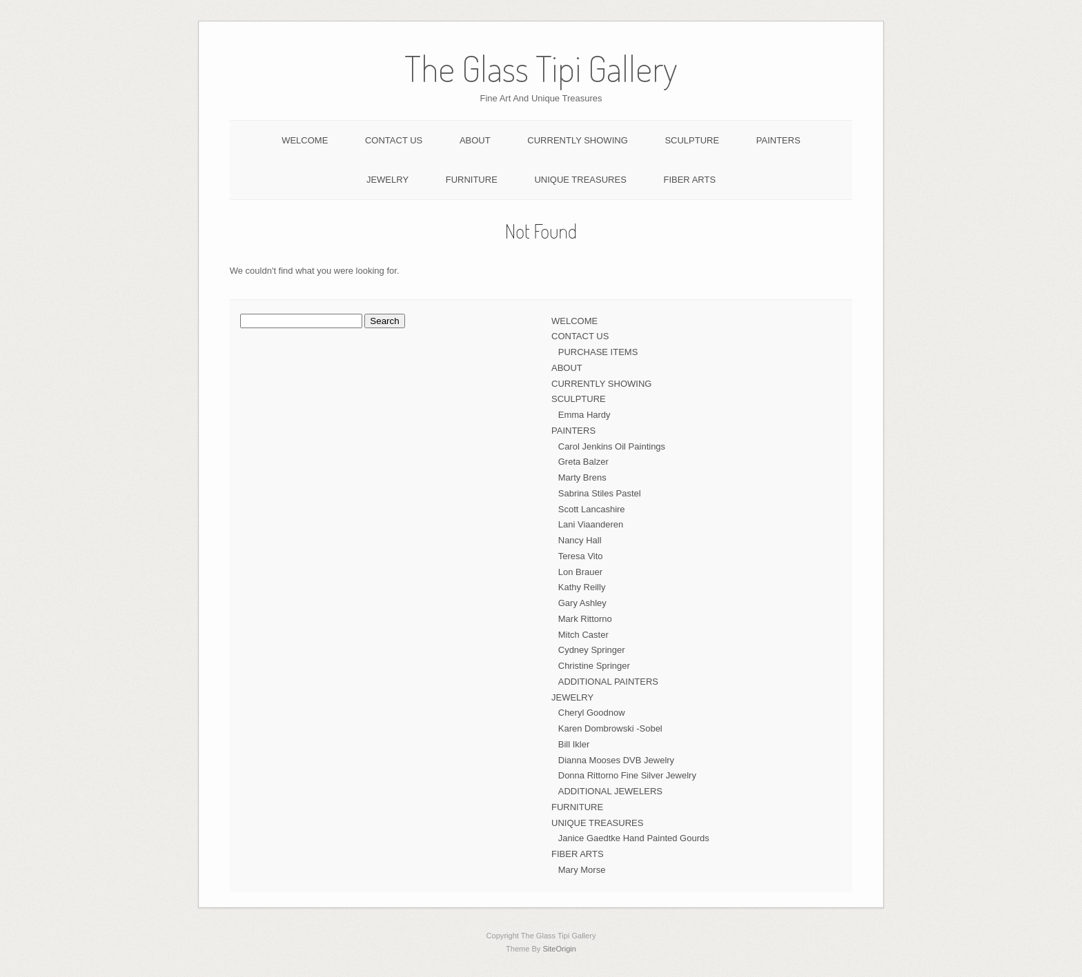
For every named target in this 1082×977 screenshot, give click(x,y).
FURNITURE (472, 179)
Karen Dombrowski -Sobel (610, 728)
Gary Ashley (582, 603)
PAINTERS (778, 140)
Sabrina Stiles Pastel (599, 493)
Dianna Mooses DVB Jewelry (616, 760)
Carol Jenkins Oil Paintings (611, 446)
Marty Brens (582, 477)
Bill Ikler (574, 744)
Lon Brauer (580, 572)
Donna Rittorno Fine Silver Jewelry (627, 775)
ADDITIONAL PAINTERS (608, 681)
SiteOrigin (559, 949)
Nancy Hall (580, 540)
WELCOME (305, 140)
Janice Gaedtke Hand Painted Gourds (633, 838)
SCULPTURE (692, 140)
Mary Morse (582, 870)
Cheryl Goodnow (591, 712)
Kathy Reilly (582, 587)
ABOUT (475, 140)
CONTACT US (393, 140)
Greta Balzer (583, 461)
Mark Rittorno (585, 619)
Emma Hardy (584, 415)
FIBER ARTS (689, 179)
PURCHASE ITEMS (598, 352)
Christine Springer (594, 666)
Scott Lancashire (591, 509)
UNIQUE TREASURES (580, 179)
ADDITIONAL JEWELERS (610, 791)
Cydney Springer (591, 650)
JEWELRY (387, 179)
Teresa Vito (580, 556)
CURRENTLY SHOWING (577, 140)
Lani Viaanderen (590, 524)
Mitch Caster (583, 634)
